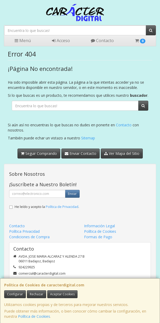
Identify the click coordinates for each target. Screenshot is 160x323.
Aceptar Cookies (62, 294)
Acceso (61, 40)
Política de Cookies (34, 316)
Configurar (15, 294)
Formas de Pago (98, 236)
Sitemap (88, 137)
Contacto (102, 40)
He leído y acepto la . (47, 207)
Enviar (72, 193)
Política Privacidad (24, 231)
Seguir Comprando (39, 153)
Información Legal (99, 225)
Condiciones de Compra (29, 236)
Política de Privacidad (62, 207)
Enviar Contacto (80, 153)
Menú (23, 40)
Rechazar (36, 294)
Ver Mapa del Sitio (121, 153)
